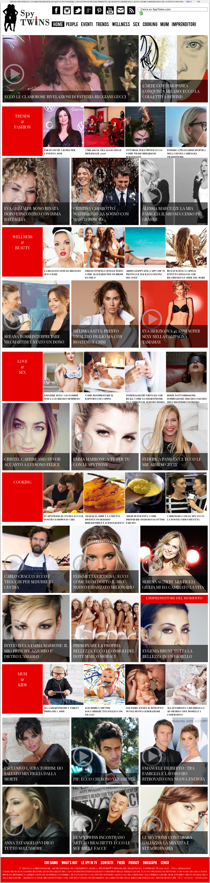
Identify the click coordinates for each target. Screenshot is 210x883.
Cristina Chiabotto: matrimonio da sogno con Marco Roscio (101, 214)
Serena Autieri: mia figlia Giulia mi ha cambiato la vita (173, 584)
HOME (58, 25)
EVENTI (87, 25)
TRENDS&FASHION (22, 121)
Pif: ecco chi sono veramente (104, 779)
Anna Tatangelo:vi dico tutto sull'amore (29, 845)
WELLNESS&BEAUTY (22, 242)
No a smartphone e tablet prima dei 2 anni (61, 709)
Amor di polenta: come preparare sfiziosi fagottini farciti (145, 519)
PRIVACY (134, 862)
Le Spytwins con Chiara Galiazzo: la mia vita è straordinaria (167, 842)
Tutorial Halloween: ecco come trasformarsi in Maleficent (144, 153)
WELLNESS (121, 25)
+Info (188, 1)
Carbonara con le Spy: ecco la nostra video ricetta (185, 517)
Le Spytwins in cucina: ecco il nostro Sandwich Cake (64, 517)
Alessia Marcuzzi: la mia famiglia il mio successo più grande (172, 214)
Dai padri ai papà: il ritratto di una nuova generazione (144, 709)
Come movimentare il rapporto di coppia (99, 397)
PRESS (121, 862)
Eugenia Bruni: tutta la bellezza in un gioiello (167, 653)
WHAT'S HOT (69, 862)
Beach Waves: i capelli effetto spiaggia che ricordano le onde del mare (186, 274)
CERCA (165, 862)
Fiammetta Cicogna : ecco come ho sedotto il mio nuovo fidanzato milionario (103, 581)
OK (198, 1)
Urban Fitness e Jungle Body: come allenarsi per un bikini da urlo (104, 274)
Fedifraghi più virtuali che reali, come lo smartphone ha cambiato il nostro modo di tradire (145, 400)
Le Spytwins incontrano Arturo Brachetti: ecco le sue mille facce (101, 842)
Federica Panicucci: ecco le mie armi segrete (171, 461)
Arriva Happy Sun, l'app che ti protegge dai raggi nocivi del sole (145, 274)
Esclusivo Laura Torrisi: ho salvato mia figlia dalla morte (33, 773)
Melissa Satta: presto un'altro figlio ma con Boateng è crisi (97, 336)
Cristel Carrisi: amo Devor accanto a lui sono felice (32, 461)
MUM (164, 25)
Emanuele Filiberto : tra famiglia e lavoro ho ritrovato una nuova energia (173, 773)
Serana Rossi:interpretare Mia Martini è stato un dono (34, 339)
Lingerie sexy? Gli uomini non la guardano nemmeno (62, 397)
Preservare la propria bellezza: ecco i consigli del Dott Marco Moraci (104, 651)
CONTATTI (107, 862)
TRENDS (102, 25)
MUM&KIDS (22, 679)
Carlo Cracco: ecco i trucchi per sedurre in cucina (28, 581)
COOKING (150, 25)
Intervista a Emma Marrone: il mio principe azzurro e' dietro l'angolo (36, 651)
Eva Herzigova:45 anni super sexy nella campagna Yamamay (171, 336)
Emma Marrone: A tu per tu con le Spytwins (101, 461)
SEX (136, 25)
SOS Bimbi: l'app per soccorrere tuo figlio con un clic (103, 711)
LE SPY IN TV (89, 862)
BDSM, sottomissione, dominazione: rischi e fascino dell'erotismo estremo (187, 399)
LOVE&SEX (22, 366)
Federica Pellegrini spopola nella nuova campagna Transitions (186, 153)
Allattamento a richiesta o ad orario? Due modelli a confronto (185, 711)
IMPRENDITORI (184, 25)
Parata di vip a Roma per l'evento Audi (59, 151)
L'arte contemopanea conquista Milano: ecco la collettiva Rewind (170, 91)
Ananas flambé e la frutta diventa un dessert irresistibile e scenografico (104, 519)
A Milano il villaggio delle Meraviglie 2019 (103, 151)
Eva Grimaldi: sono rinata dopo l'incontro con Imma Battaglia (32, 214)
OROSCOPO (150, 862)
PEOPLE (72, 25)
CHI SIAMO (51, 862)
